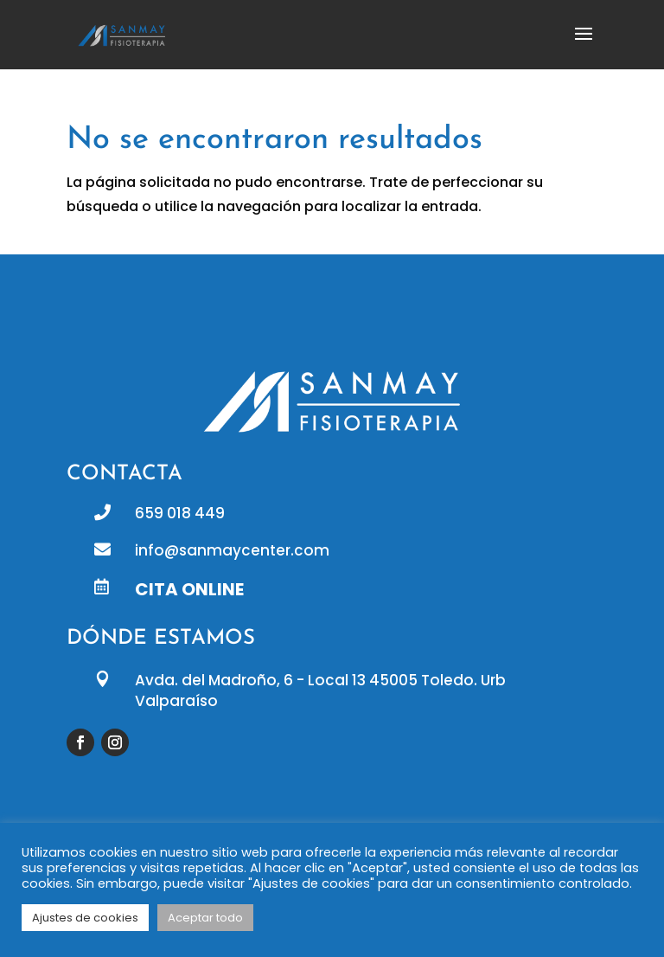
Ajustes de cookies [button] (85, 917)
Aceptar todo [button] (205, 917)
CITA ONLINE (189, 589)
